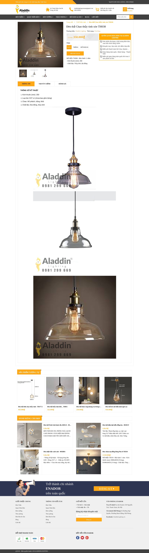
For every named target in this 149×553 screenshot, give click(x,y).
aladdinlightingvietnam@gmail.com (83, 8)
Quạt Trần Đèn (33, 17)
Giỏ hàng (130, 8)
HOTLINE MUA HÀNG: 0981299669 (121, 2)
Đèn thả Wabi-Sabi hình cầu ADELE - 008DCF (58, 425)
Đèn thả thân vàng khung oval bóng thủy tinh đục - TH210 (95, 407)
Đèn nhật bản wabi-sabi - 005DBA (54, 451)
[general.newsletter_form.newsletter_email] (89, 515)
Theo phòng (61, 17)
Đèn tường (48, 17)
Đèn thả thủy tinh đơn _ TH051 (57, 407)
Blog (87, 17)
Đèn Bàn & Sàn (76, 17)
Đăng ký (106, 488)
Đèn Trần (20, 17)
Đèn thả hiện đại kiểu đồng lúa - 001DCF (116, 425)
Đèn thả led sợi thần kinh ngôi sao (116, 407)
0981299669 (77, 10)
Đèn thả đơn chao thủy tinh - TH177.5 (30, 407)
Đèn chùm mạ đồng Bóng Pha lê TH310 (115, 451)
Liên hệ (95, 17)
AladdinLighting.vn (119, 517)
